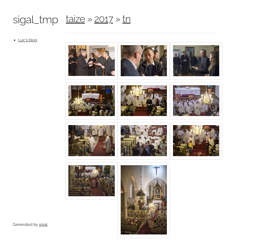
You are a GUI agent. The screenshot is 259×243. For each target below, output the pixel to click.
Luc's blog (27, 40)
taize (75, 18)
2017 (103, 18)
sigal (43, 224)
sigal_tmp (35, 19)
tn (127, 18)
